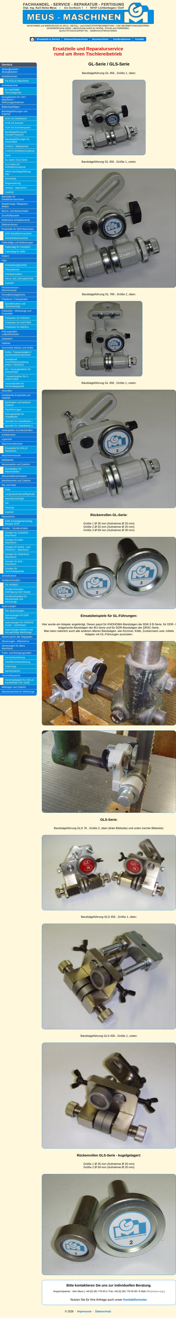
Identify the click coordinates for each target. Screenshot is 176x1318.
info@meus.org (154, 1291)
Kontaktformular (135, 1299)
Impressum (84, 1311)
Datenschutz (103, 1311)
